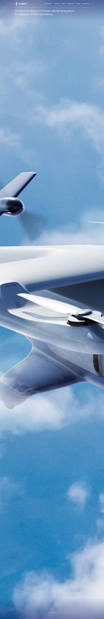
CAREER (78, 3)
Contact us (86, 3)
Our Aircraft (48, 3)
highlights (71, 3)
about (63, 3)
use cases (56, 3)
